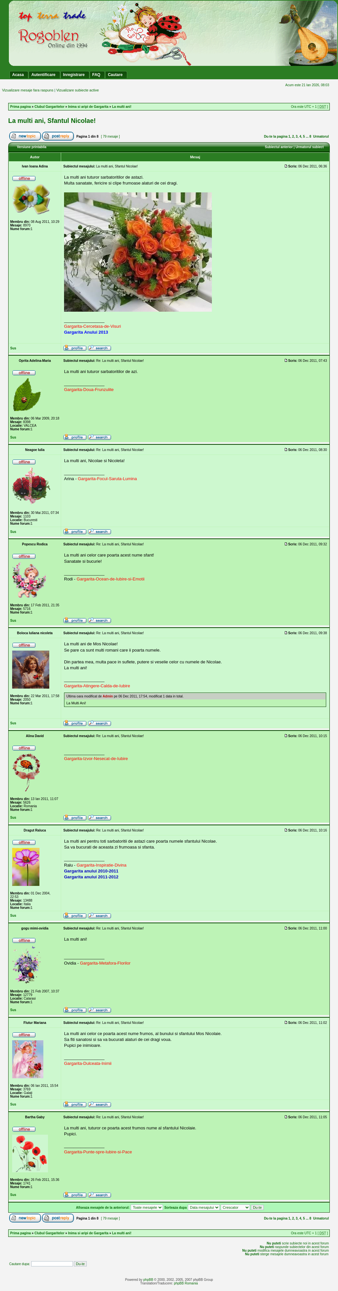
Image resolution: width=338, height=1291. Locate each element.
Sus (13, 348)
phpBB (148, 1279)
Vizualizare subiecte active (77, 90)
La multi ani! (121, 106)
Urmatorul (321, 136)
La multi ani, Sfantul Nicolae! (52, 120)
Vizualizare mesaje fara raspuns (27, 90)
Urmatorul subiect (310, 147)
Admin (108, 696)
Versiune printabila (31, 147)
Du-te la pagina (276, 136)
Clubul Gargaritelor (49, 106)
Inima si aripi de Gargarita (88, 106)
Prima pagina (20, 106)
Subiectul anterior (279, 147)
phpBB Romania (186, 1283)
